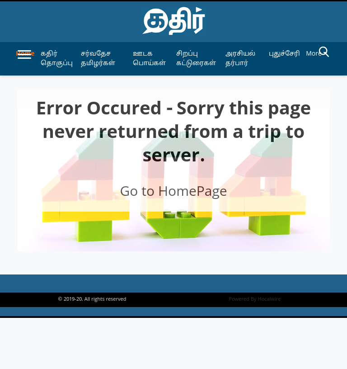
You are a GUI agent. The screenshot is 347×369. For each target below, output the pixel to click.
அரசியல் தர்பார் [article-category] (240, 58)
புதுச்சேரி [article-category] (284, 54)
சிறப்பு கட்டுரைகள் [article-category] (196, 58)
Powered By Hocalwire (255, 299)
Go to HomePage (173, 192)
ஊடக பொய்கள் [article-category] (149, 58)
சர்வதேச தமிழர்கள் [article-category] (98, 58)
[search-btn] (324, 53)
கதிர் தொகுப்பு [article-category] (57, 58)
